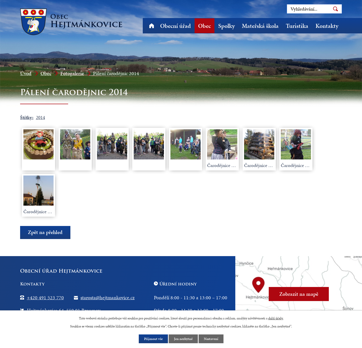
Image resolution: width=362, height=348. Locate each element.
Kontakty (326, 26)
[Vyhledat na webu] (314, 9)
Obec (204, 26)
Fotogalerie (72, 73)
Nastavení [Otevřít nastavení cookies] (211, 338)
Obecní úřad (175, 26)
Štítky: (26, 117)
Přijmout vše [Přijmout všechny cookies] (153, 338)
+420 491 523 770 (45, 297)
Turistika (297, 26)
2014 (40, 117)
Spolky (226, 26)
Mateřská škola (260, 26)
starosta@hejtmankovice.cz (107, 297)
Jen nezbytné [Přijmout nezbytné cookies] (183, 338)
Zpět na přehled (45, 232)
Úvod (151, 25)
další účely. (275, 318)
